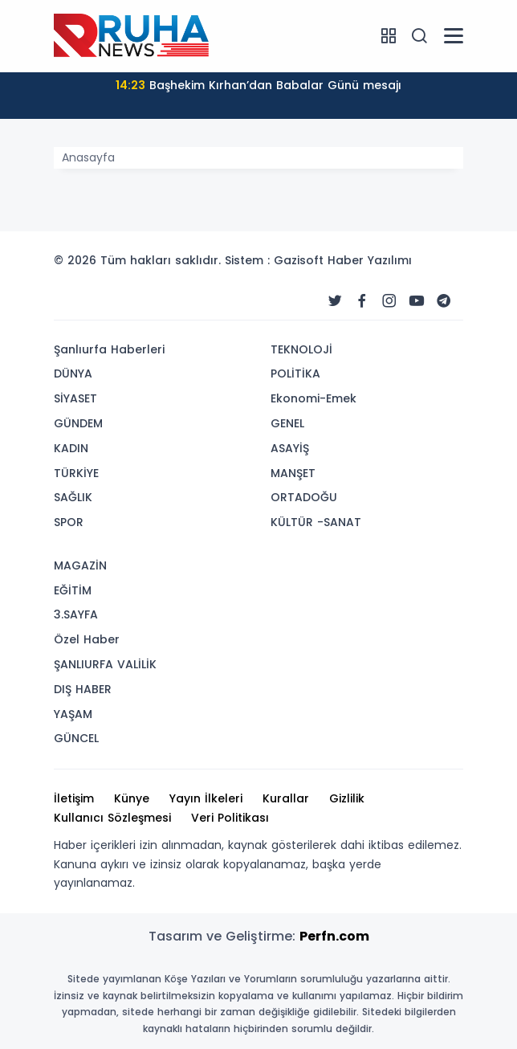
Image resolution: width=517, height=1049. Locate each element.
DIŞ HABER (83, 689)
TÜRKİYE (76, 473)
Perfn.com (334, 936)
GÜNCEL (76, 738)
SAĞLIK (73, 497)
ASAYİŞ (290, 448)
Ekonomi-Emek (313, 398)
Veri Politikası (230, 818)
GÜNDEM (78, 423)
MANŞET (293, 473)
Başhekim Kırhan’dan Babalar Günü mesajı (258, 85)
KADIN (71, 448)
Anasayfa (88, 157)
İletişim (74, 798)
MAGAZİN (80, 565)
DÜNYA (73, 373)
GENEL (287, 423)
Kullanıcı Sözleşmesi (112, 818)
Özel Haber (87, 639)
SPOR (68, 522)
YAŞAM (73, 714)
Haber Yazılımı (370, 260)
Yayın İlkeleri (205, 798)
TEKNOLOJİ (301, 349)
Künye (131, 798)
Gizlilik (346, 798)
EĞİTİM (73, 590)
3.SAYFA (76, 614)
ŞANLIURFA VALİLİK (105, 664)
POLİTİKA (295, 373)
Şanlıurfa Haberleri (109, 349)
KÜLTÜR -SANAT (316, 522)
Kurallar (286, 798)
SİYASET (75, 398)
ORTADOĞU (304, 497)
